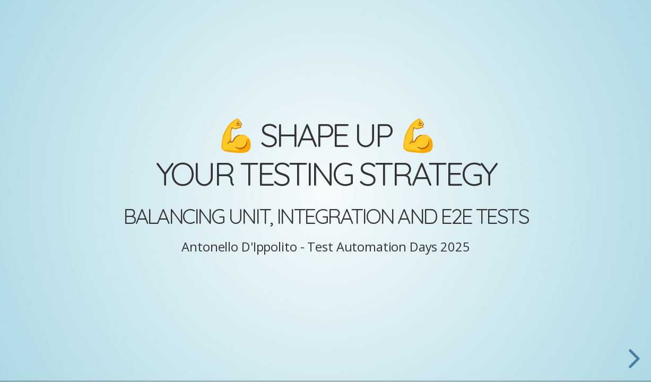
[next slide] (632, 358)
